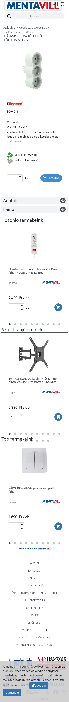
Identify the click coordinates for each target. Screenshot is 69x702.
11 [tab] (21, 441)
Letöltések (34, 622)
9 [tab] (54, 324)
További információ (16, 685)
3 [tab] (21, 324)
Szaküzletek (34, 578)
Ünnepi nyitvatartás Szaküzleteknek (34, 592)
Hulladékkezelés (34, 600)
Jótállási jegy (34, 607)
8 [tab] (48, 324)
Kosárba (51, 178)
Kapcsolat (34, 570)
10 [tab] (59, 324)
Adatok (34, 200)
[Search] (34, 15)
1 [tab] (10, 324)
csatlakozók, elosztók (33, 27)
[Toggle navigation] (33, 5)
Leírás (34, 209)
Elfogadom (39, 685)
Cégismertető (34, 585)
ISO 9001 (34, 615)
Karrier (34, 563)
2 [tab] (15, 324)
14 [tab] (37, 441)
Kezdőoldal (8, 27)
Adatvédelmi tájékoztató (34, 637)
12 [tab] (26, 441)
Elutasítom (12, 692)
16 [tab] (48, 441)
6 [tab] (37, 324)
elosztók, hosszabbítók (16, 32)
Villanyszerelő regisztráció (34, 644)
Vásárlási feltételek (34, 630)
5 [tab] (32, 324)
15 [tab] (43, 441)
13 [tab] (32, 441)
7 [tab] (43, 324)
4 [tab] (26, 324)
